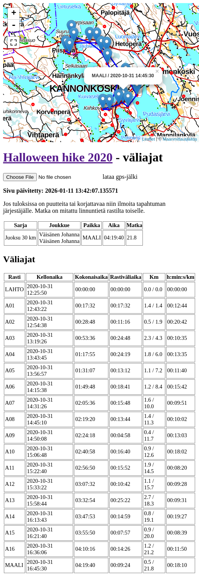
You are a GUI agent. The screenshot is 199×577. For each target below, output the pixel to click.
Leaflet (148, 139)
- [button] (13, 25)
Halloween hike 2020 (58, 157)
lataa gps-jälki (70, 176)
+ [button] (13, 13)
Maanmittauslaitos (180, 139)
